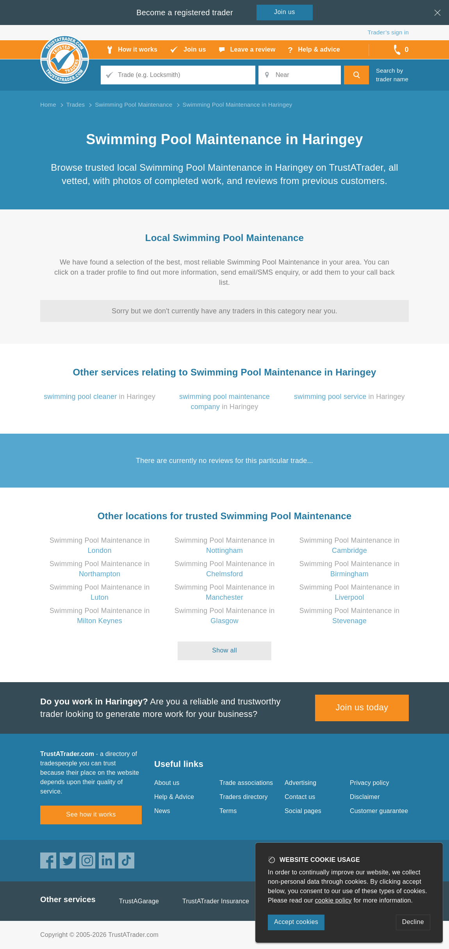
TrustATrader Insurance (215, 901)
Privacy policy (369, 782)
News (162, 811)
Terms (228, 811)
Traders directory (243, 797)
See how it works (91, 814)
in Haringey (99, 396)
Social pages (303, 811)
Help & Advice (174, 797)
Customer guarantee (379, 811)
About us (167, 782)
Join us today (362, 707)
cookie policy (333, 900)
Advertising (300, 782)
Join (284, 12)
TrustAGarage (139, 901)
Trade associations (246, 782)
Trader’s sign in (388, 32)
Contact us (300, 797)
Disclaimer (365, 797)
